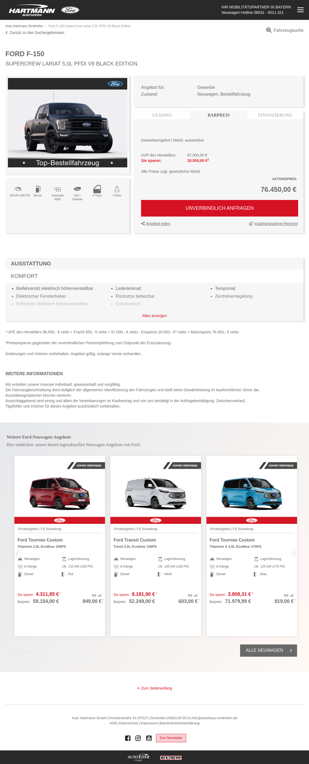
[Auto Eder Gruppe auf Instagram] (138, 738)
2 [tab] (22, 652)
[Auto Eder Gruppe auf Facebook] (127, 738)
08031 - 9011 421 (269, 12)
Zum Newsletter (171, 738)
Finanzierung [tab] (275, 115)
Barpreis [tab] (219, 115)
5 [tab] (39, 652)
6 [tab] (44, 652)
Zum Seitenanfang (156, 688)
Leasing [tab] (162, 115)
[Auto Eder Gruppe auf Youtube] (149, 738)
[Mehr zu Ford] (70, 10)
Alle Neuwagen (270, 650)
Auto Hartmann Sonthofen (24, 26)
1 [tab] (17, 652)
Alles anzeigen (154, 316)
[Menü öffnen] (300, 10)
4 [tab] (33, 652)
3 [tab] (28, 652)
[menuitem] (284, 32)
